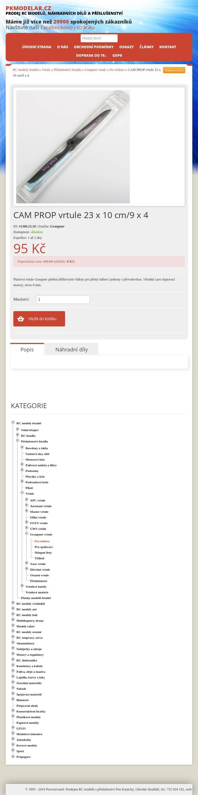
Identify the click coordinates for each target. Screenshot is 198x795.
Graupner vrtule (95, 70)
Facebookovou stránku (68, 27)
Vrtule (46, 70)
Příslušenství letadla (67, 70)
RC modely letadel (25, 70)
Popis (27, 349)
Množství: (21, 299)
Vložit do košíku (42, 319)
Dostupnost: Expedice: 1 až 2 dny (28, 235)
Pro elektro (116, 70)
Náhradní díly (71, 349)
